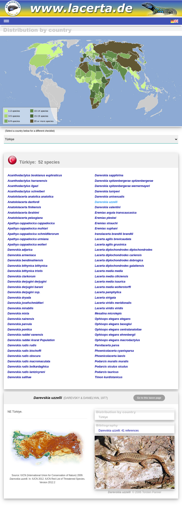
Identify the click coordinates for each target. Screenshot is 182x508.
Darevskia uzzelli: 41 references (118, 430)
